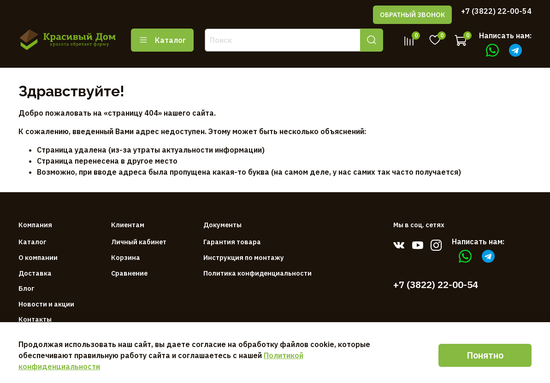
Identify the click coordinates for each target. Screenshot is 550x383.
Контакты (35, 319)
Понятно (485, 355)
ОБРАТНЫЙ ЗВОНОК (412, 15)
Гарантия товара (232, 241)
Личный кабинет (138, 241)
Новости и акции (46, 304)
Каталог (162, 40)
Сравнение (129, 273)
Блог (26, 288)
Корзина (125, 257)
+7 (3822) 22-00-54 (496, 11)
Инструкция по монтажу (243, 257)
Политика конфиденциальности (257, 273)
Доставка (35, 273)
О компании (38, 257)
